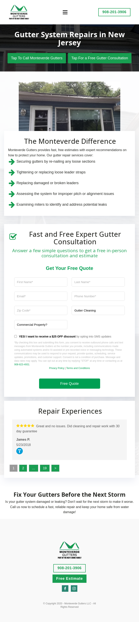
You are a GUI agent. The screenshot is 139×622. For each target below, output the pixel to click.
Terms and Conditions (78, 368)
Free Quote (69, 384)
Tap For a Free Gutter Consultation (99, 58)
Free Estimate (69, 579)
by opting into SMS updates (65, 336)
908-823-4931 (22, 364)
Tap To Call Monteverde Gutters (36, 58)
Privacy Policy (56, 368)
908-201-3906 (114, 12)
